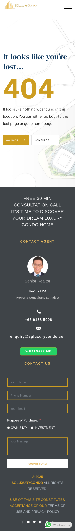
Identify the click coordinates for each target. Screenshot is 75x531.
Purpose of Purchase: (22, 420)
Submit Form (37, 463)
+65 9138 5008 (38, 320)
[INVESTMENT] (32, 427)
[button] (38, 351)
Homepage (45, 140)
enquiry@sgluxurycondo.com (38, 337)
